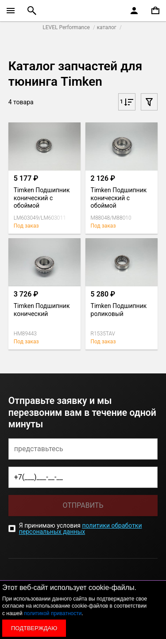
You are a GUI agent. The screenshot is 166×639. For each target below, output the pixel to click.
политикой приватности (52, 613)
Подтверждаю (34, 628)
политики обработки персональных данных (80, 528)
